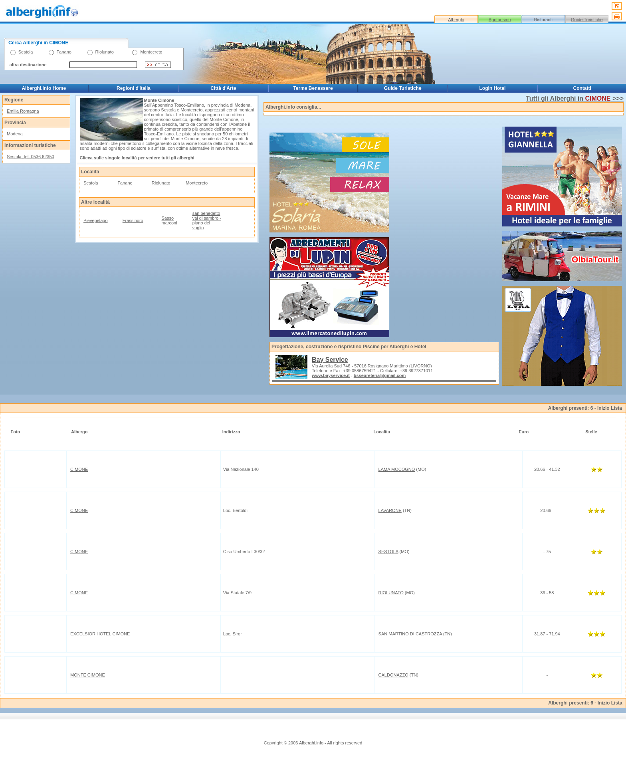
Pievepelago (95, 220)
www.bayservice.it (331, 375)
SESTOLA (388, 551)
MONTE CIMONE (87, 675)
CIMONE (79, 469)
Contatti (582, 88)
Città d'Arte (223, 88)
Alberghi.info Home (44, 88)
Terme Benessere (313, 88)
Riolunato (104, 52)
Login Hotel (492, 88)
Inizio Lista (609, 408)
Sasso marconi (169, 220)
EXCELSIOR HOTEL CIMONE (100, 633)
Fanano (64, 52)
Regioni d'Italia (134, 88)
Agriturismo (500, 19)
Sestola (25, 52)
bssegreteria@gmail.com (380, 375)
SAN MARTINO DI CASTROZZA (410, 633)
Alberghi (456, 19)
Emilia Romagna (23, 111)
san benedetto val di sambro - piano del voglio (206, 220)
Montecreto (151, 52)
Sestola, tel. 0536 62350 (30, 156)
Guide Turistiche (586, 19)
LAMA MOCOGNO (396, 469)
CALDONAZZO (393, 675)
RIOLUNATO (391, 592)
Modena (15, 133)
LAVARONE (390, 510)
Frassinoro (133, 220)
